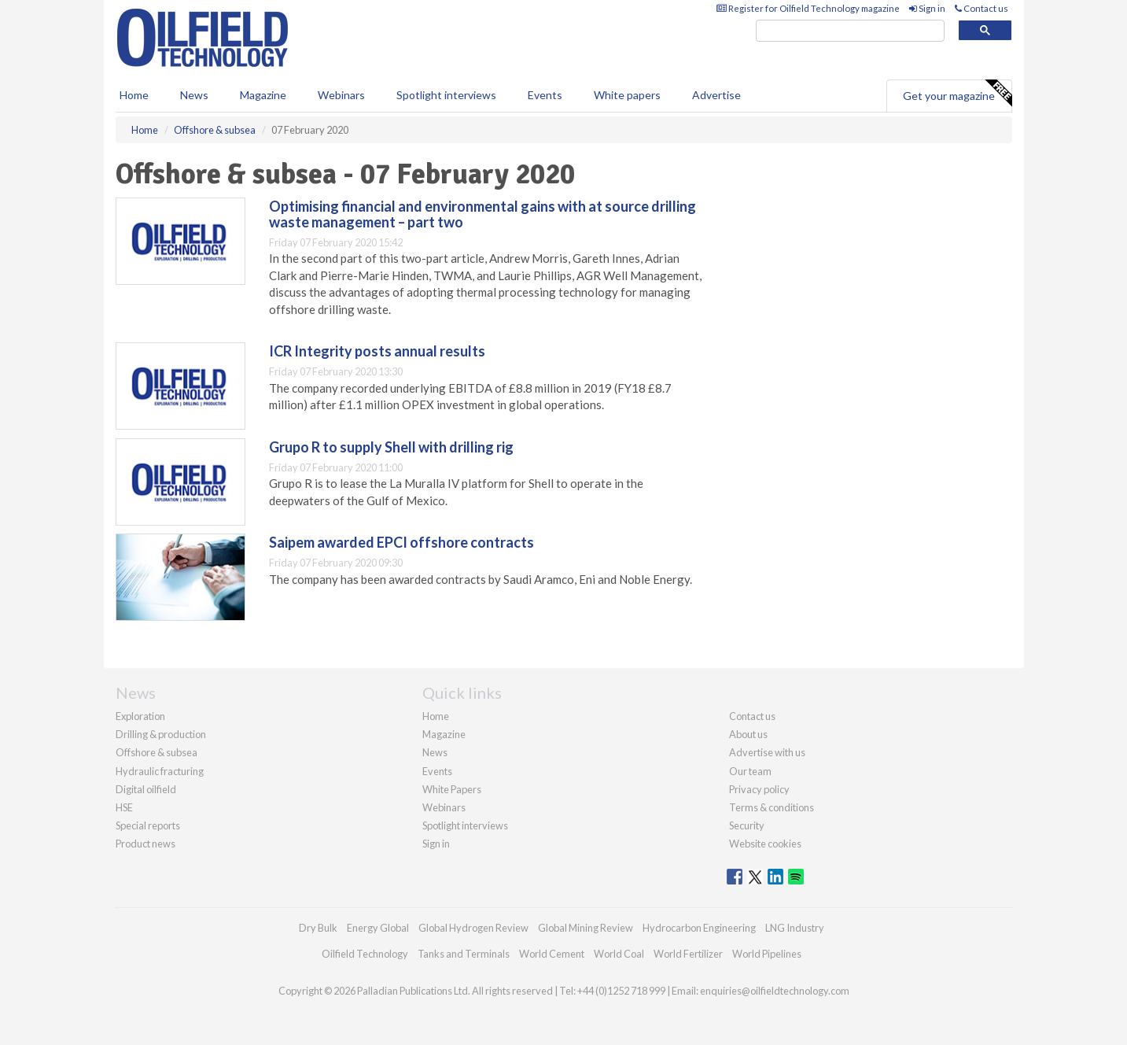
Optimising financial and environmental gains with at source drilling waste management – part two (482, 214)
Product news (145, 843)
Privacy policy (759, 789)
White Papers (451, 789)
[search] (850, 31)
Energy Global (378, 927)
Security (746, 825)
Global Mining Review (585, 927)
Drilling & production (161, 734)
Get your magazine (957, 93)
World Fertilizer (688, 953)
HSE (124, 807)
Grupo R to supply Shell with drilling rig (391, 447)
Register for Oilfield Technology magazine (808, 8)
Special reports (148, 825)
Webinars (341, 95)
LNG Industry (794, 927)
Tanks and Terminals (464, 953)
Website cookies (765, 843)
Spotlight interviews (446, 95)
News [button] (194, 95)
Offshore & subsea (156, 752)
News (434, 752)
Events (545, 95)
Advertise (716, 95)
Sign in (927, 8)
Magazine (263, 95)
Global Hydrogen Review (473, 927)
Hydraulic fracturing (160, 771)
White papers (627, 95)
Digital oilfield (146, 789)
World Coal (619, 953)
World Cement (551, 953)
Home (134, 95)
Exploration (140, 716)
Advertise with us (767, 752)
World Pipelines (766, 953)
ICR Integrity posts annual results (377, 351)
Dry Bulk (318, 927)
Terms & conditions (771, 807)
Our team (750, 771)
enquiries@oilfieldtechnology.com (774, 990)
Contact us (981, 8)
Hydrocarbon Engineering (699, 927)
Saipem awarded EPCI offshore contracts (401, 542)
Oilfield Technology (365, 953)
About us (748, 734)
